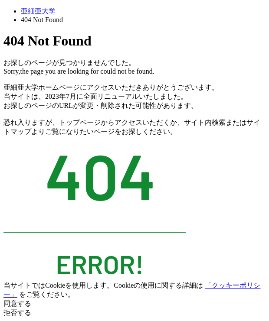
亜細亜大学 (38, 11)
